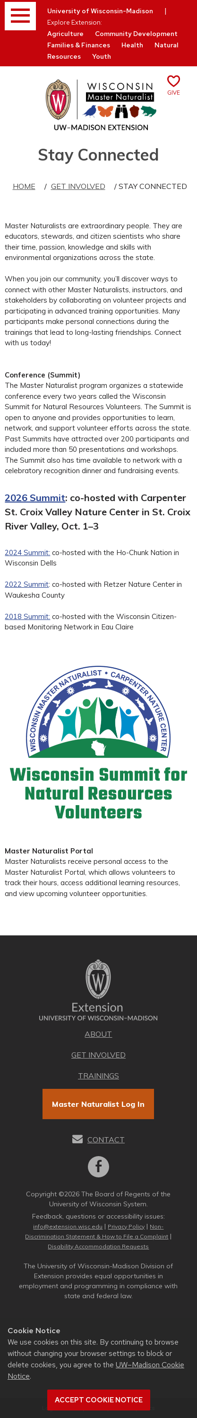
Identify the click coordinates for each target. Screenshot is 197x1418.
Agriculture (65, 33)
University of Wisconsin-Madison (100, 11)
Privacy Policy (126, 1226)
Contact (106, 1139)
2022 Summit (27, 584)
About (98, 1034)
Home (24, 186)
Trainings (98, 1075)
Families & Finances (78, 45)
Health (132, 45)
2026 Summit (35, 497)
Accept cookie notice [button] (99, 1400)
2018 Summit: (27, 616)
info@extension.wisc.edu (68, 1226)
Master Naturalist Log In (98, 1104)
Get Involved (78, 186)
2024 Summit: (27, 552)
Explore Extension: (74, 22)
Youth (101, 56)
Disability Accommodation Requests (98, 1246)
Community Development (136, 33)
